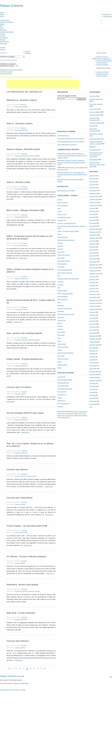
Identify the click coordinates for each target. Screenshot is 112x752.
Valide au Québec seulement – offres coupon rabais (97, 164)
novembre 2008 (93, 374)
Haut (110, 677)
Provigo (59, 323)
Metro (59, 302)
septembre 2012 (94, 238)
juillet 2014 (92, 175)
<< (13, 668)
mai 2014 (92, 181)
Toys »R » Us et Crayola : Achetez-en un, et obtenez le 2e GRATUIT (30, 444)
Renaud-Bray (61, 332)
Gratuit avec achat (94, 139)
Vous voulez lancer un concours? (67, 144)
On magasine (4, 37)
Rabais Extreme (11, 5)
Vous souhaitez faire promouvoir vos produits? (70, 141)
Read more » (23, 258)
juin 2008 (92, 389)
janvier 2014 (93, 193)
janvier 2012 (93, 261)
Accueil (2, 12)
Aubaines (2, 47)
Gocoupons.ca (61, 394)
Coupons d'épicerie (101, 62)
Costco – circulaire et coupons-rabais (68, 231)
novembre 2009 (93, 339)
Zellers (59, 368)
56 (34, 668)
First (9, 668)
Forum (2, 16)
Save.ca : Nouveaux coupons (20, 123)
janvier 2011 (93, 297)
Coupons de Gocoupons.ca (104, 60)
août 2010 (92, 312)
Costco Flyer (83, 411)
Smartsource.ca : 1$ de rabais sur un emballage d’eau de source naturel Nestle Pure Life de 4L (72, 174)
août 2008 (92, 383)
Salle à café (3, 43)
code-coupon (93, 109)
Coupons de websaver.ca (103, 58)
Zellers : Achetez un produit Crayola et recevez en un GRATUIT (30, 270)
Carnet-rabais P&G (62, 385)
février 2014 (92, 190)
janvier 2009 (93, 368)
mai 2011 (92, 285)
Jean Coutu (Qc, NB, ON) (64, 273)
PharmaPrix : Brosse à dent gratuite (22, 585)
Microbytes (60, 305)
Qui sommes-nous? (63, 135)
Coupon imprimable (95, 123)
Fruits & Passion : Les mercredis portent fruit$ (27, 526)
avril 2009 (92, 359)
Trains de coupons (101, 76)
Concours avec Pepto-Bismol (19, 498)
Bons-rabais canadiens (21, 106)
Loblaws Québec (62, 290)
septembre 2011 (94, 273)
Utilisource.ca (61, 400)
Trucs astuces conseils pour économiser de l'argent (96, 154)
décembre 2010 (93, 300)
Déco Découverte (62, 237)
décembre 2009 (93, 336)
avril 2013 (92, 220)
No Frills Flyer (70, 415)
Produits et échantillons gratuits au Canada (27, 155)
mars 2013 (92, 223)
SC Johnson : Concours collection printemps (26, 556)
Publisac (59, 326)
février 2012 (92, 258)
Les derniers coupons (6, 71)
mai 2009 (92, 356)
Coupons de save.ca (102, 56)
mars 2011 (92, 291)
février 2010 (92, 330)
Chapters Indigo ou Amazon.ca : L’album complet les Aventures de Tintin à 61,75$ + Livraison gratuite (72, 155)
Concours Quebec (31, 476)
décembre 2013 (93, 196)
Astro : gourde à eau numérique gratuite (24, 333)
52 (19, 668)
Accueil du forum (5, 20)
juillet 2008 (92, 386)
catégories (3, 53)
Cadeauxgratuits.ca (63, 382)
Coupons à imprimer (102, 64)
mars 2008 (92, 398)
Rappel (91, 146)
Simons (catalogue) (63, 347)
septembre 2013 (94, 205)
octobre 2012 (93, 235)
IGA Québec (61, 267)
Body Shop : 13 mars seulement (21, 613)
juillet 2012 (92, 244)
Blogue (2, 14)
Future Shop (61, 252)
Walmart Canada (62, 365)
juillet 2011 (92, 279)
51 (16, 668)
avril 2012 (92, 253)
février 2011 (92, 294)
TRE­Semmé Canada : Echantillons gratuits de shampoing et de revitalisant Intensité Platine (71, 162)
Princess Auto (61, 320)
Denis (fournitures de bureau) (65, 240)
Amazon (59, 199)
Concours (3, 36)
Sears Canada (61, 344)
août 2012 (92, 241)
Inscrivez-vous (107, 14)
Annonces (92, 96)
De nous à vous (61, 391)
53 (23, 668)
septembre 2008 (94, 380)
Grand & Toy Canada (63, 255)
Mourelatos (60, 311)
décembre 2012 (93, 229)
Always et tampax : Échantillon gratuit (23, 149)
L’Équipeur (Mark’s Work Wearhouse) (68, 278)
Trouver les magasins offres (66, 96)
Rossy (59, 341)
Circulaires (28, 53)
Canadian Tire (61, 220)
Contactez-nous (107, 16)
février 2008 (92, 401)
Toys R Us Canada (62, 359)
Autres (2, 28)
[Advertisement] (36, 77)
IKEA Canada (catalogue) (64, 270)
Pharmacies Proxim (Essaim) (65, 314)
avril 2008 (92, 395)
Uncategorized (93, 159)
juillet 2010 (92, 315)
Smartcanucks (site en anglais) (66, 190)
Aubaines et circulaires (6, 22)
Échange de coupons (102, 74)
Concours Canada (20, 393)
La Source (60, 281)
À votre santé (61, 377)
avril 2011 (92, 288)
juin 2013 (92, 214)
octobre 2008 (93, 377)
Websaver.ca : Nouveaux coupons (22, 100)
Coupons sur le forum (102, 72)
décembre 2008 (93, 371)
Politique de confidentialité (20, 683)
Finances (2, 39)
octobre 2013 (93, 202)
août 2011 (92, 276)
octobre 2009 (93, 342)
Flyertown (60, 249)
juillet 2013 (92, 211)
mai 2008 (92, 392)
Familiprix (60, 246)
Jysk (58, 275)
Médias (23, 690)
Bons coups (3, 30)
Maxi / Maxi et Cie (62, 299)
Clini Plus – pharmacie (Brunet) (66, 223)
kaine (59, 179)
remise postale (93, 149)
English (94, 58)
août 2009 (92, 348)
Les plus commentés (6, 73)
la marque (13, 60)
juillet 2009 (92, 350)
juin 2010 (92, 318)
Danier (59, 234)
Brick (58, 208)
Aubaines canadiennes (21, 216)
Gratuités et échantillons (7, 32)
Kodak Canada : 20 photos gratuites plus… (26, 359)
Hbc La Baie (61, 258)
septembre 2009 (94, 345)
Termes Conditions (6, 683)
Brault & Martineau (62, 205)
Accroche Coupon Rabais (64, 379)
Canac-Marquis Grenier (64, 217)
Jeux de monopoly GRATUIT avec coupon (25, 413)
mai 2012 (92, 250)
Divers (91, 126)
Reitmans (60, 329)
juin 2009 (92, 353)
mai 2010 (92, 321)
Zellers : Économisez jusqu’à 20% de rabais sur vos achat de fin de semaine (29, 237)
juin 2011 (92, 282)
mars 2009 (92, 362)
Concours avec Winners (17, 469)
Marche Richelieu (62, 296)
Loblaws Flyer (65, 417)
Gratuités (27, 51)
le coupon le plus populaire (11, 69)
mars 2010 (92, 327)
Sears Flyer (60, 413)
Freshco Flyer (69, 413)
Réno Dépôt (60, 335)
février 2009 (92, 365)
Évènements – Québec (96, 134)
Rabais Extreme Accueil (12, 676)
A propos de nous (15, 690)
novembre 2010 (93, 303)
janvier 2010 (93, 333)
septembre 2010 (94, 309)
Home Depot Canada (63, 261)
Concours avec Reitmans (18, 641)
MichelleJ (23, 104)
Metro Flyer (78, 415)
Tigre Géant (60, 356)
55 (30, 668)
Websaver (60, 406)
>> (41, 668)
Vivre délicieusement (63, 403)
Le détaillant (4, 60)
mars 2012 (92, 255)
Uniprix (59, 362)
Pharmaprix (60, 317)
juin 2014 (92, 178)
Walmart (2, 24)
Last (44, 668)
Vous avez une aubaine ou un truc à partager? (70, 138)
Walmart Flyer (74, 411)
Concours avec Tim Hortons (19, 387)
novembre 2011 (93, 267)
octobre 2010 (93, 306)
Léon (58, 287)
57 (38, 668)
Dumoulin (60, 243)
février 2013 (92, 226)
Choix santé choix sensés (64, 388)
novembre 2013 (93, 199)
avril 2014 (92, 184)
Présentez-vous (4, 41)
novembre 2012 (93, 232)
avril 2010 (92, 324)
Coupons (2, 34)
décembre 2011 (93, 264)
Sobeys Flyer (78, 413)
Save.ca (59, 397)
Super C (59, 350)
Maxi (1, 26)
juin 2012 (92, 247)
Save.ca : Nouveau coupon (19, 182)
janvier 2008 (93, 404)
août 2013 (92, 208)
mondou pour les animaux (64, 308)
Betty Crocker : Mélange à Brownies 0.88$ (25, 210)
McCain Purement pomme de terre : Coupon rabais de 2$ (31, 301)
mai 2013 (92, 217)
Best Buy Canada (62, 202)
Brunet (59, 211)
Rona (59, 338)
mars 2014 (92, 187)
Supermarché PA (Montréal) (65, 353)
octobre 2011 (93, 270)
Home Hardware (62, 264)
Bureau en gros (61, 214)
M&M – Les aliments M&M (65, 293)
